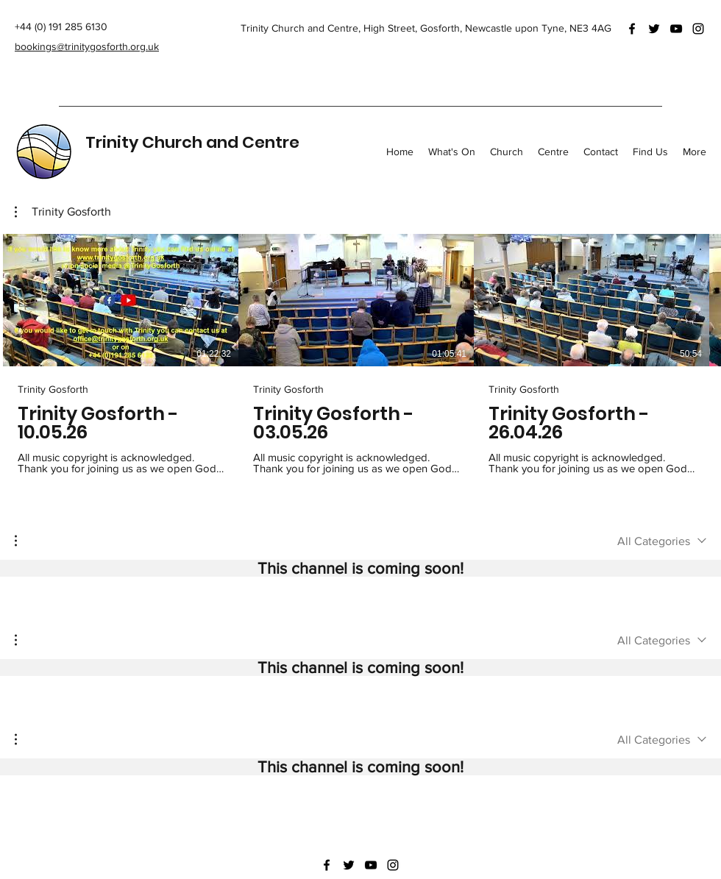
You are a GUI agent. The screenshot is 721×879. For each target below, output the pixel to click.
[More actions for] (23, 540)
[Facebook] (632, 28)
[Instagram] (698, 28)
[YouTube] (676, 28)
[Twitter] (654, 28)
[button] (63, 211)
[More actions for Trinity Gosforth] (63, 211)
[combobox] (661, 541)
